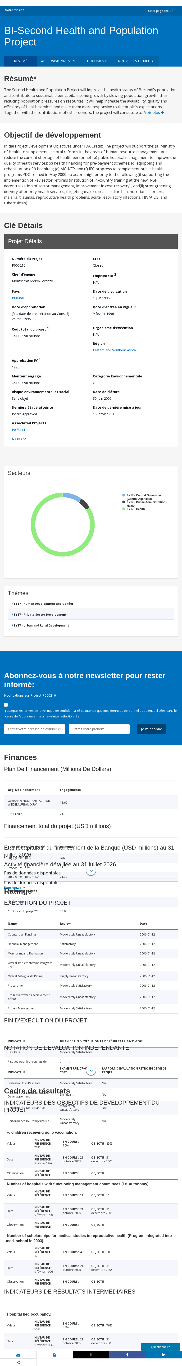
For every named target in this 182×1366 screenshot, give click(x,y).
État (96, 258)
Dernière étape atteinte (32, 407)
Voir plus (154, 112)
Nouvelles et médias (136, 61)
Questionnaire (160, 1347)
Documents (97, 61)
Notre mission (14, 10)
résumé (20, 61)
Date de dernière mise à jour (117, 407)
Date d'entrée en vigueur (114, 307)
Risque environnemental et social (40, 392)
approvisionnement (59, 61)
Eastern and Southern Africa (114, 350)
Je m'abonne (151, 729)
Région (99, 343)
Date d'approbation (28, 307)
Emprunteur (104, 275)
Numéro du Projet (27, 258)
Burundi (18, 298)
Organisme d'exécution (113, 328)
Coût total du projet (30, 328)
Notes (17, 438)
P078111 (18, 429)
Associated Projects (29, 423)
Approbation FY (26, 360)
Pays (16, 291)
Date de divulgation (110, 291)
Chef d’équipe (23, 274)
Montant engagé (26, 376)
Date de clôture (106, 392)
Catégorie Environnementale (117, 376)
